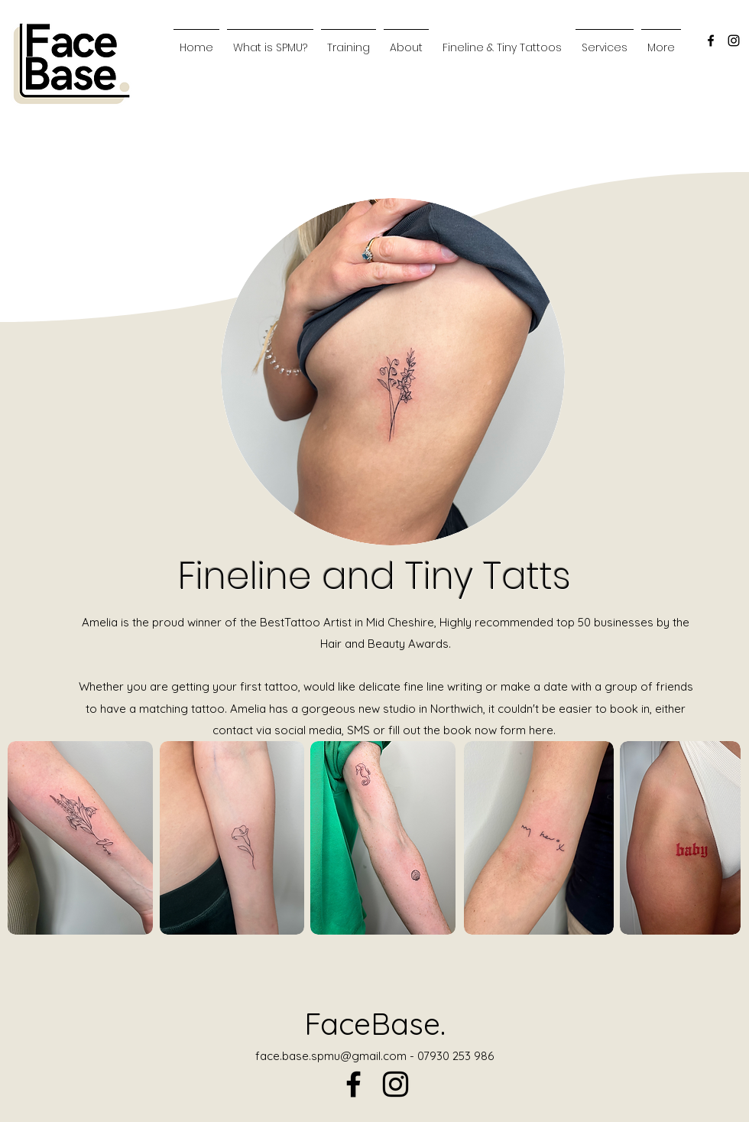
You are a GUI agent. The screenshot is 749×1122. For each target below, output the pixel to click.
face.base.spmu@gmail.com (331, 1056)
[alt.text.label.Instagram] (733, 40)
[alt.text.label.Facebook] (710, 40)
